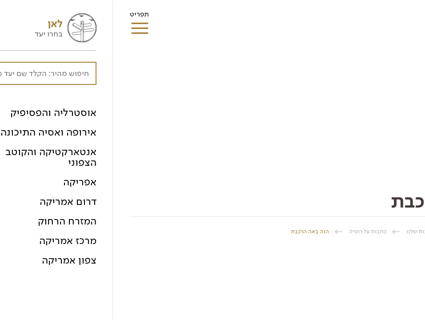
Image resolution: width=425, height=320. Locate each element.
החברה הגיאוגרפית (384, 231)
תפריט (27, 16)
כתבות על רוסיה (255, 231)
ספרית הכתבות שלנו (318, 231)
